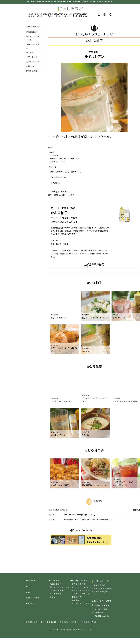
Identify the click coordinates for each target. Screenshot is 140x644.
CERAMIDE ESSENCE (79, 582)
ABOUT (76, 15)
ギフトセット (31, 57)
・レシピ (52, 598)
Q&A (28, 593)
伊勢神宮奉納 (31, 71)
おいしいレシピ (32, 62)
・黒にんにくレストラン (58, 588)
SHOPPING (39, 15)
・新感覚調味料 (55, 585)
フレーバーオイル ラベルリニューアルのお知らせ (86, 521)
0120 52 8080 (102, 607)
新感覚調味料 (31, 32)
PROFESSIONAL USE (63, 15)
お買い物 (30, 66)
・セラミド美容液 (77, 585)
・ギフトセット (55, 595)
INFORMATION (32, 599)
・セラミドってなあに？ (80, 588)
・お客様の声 (76, 598)
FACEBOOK (31, 605)
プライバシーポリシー (69, 623)
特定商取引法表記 (89, 623)
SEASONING (49, 15)
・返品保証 (75, 601)
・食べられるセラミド (79, 592)
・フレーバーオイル (56, 592)
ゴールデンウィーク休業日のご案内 (79, 516)
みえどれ (30, 52)
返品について (32, 623)
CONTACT (83, 15)
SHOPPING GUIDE (48, 623)
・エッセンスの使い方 (79, 595)
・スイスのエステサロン (80, 604)
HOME (30, 15)
